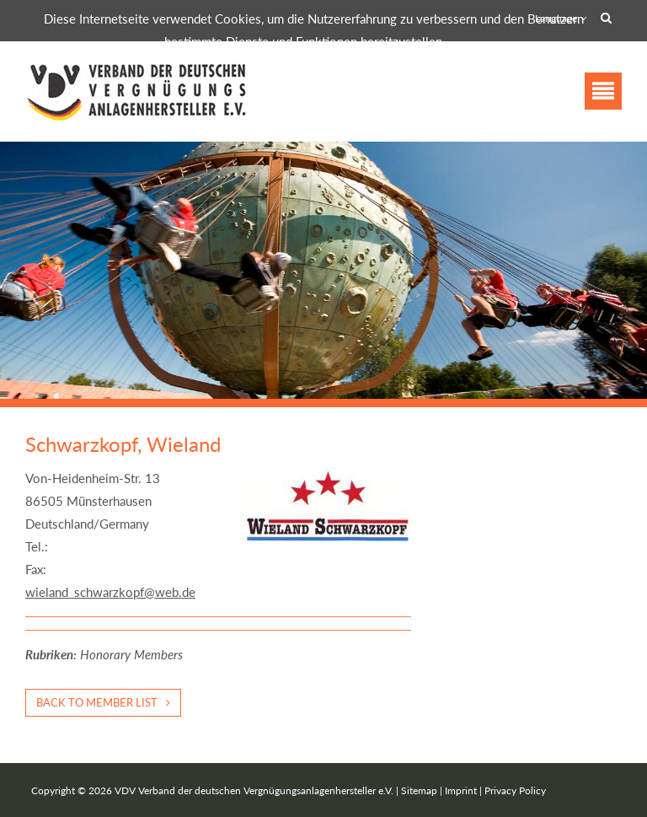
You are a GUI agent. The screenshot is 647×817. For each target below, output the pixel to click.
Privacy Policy (515, 790)
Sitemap (419, 790)
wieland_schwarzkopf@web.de (110, 591)
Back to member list (97, 702)
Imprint (461, 790)
